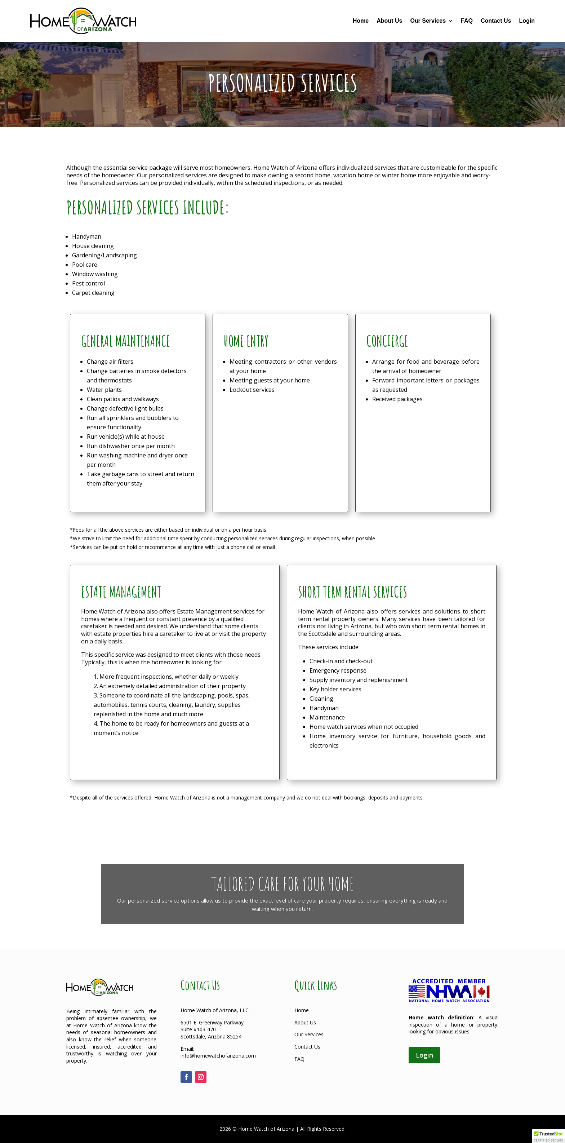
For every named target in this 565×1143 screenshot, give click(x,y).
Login (527, 21)
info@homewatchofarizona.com (218, 1055)
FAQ (467, 21)
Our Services (428, 21)
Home (361, 21)
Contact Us (496, 21)
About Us (389, 21)
